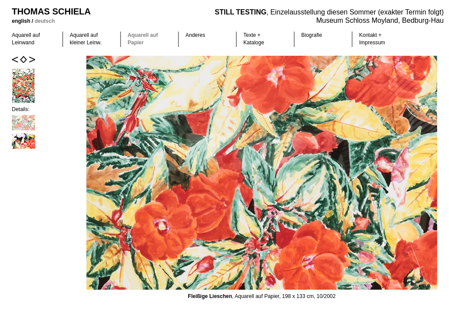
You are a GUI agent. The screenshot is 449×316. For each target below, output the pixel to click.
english (22, 21)
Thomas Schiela (51, 11)
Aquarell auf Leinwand (26, 39)
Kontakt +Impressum (372, 39)
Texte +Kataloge (253, 39)
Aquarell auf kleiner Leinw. (86, 39)
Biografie (311, 35)
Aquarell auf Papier (143, 39)
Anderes (195, 35)
